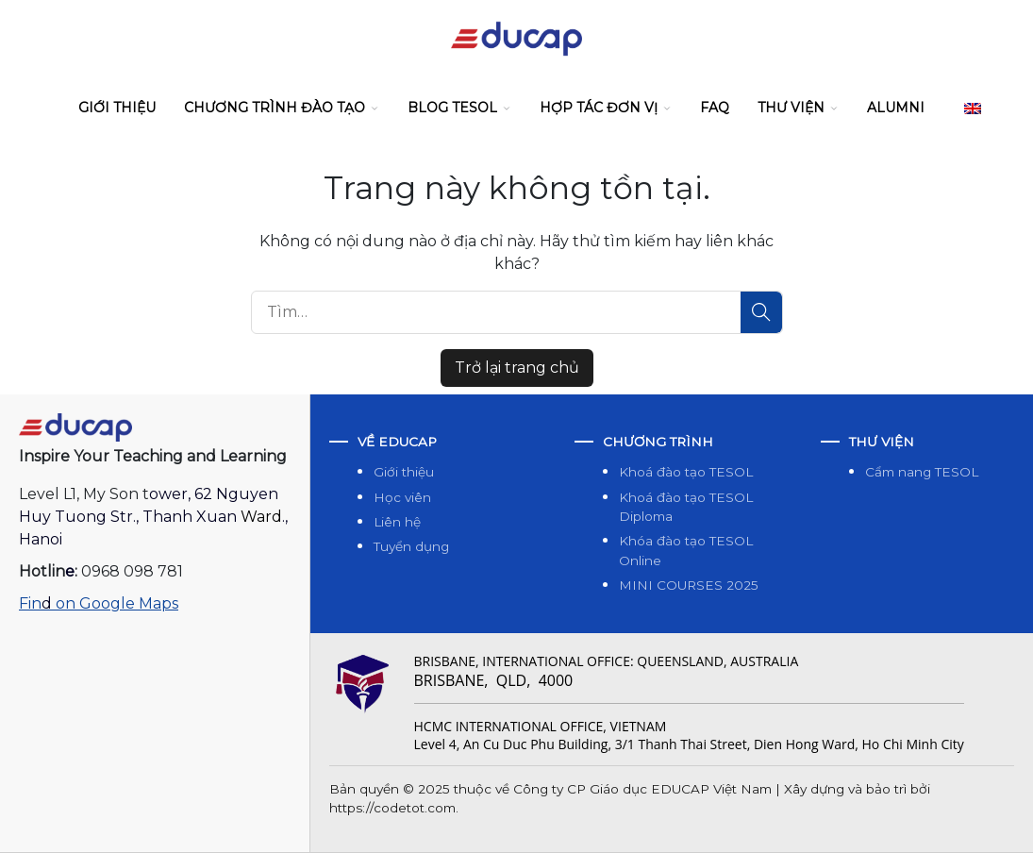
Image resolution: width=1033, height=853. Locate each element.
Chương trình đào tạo (274, 107)
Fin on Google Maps (98, 603)
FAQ (714, 107)
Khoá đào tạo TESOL (686, 471)
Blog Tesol (452, 107)
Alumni (896, 107)
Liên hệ (397, 521)
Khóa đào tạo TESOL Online (686, 550)
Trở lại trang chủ (517, 367)
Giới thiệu (117, 107)
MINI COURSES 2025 (688, 585)
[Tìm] (761, 312)
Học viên (402, 497)
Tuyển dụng (411, 546)
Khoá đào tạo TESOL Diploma (686, 507)
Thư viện (791, 107)
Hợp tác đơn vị (599, 107)
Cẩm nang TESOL (921, 471)
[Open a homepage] (75, 426)
